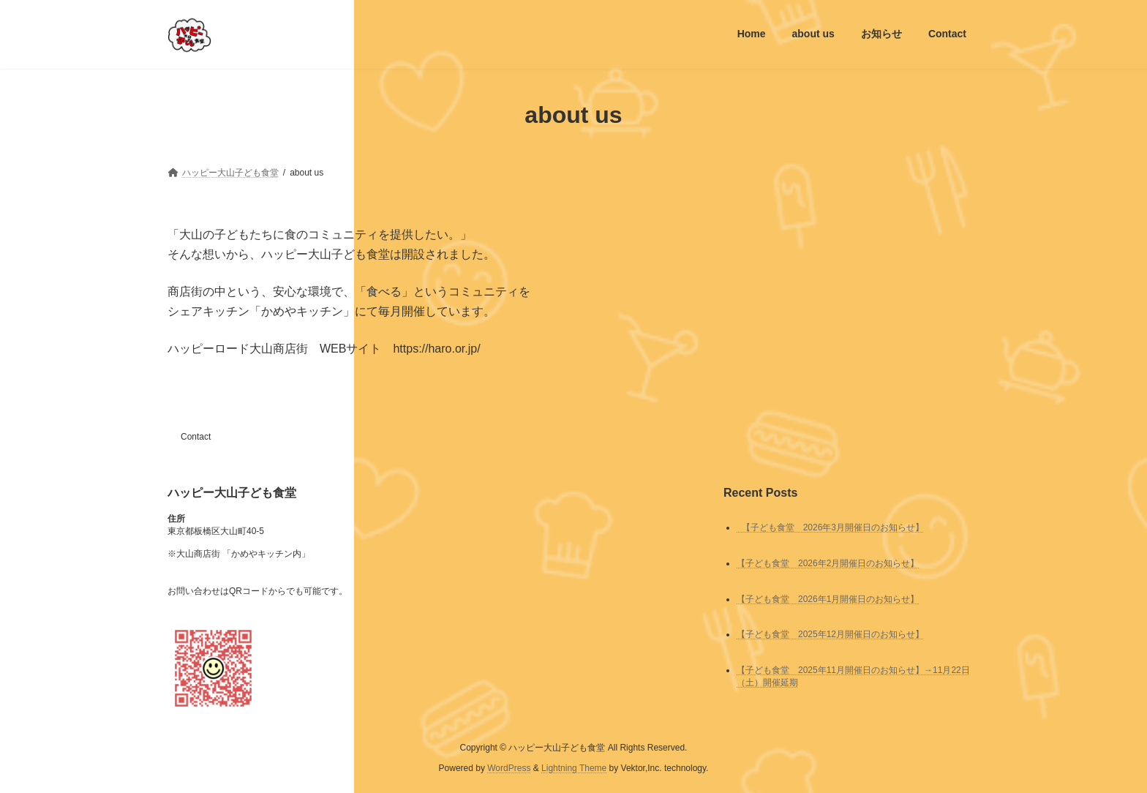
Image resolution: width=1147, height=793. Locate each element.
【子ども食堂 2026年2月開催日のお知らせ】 (828, 562)
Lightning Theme (573, 768)
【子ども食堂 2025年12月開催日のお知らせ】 (830, 634)
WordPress (508, 768)
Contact (196, 437)
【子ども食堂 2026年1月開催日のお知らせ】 (828, 598)
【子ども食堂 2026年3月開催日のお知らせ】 (830, 527)
